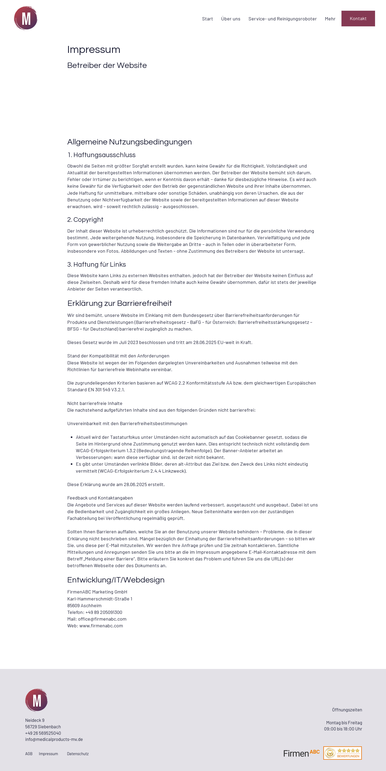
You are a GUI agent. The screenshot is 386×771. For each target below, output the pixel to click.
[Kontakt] (358, 18)
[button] (282, 18)
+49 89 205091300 (104, 612)
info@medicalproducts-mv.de (54, 739)
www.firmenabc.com (101, 625)
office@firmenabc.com (102, 619)
